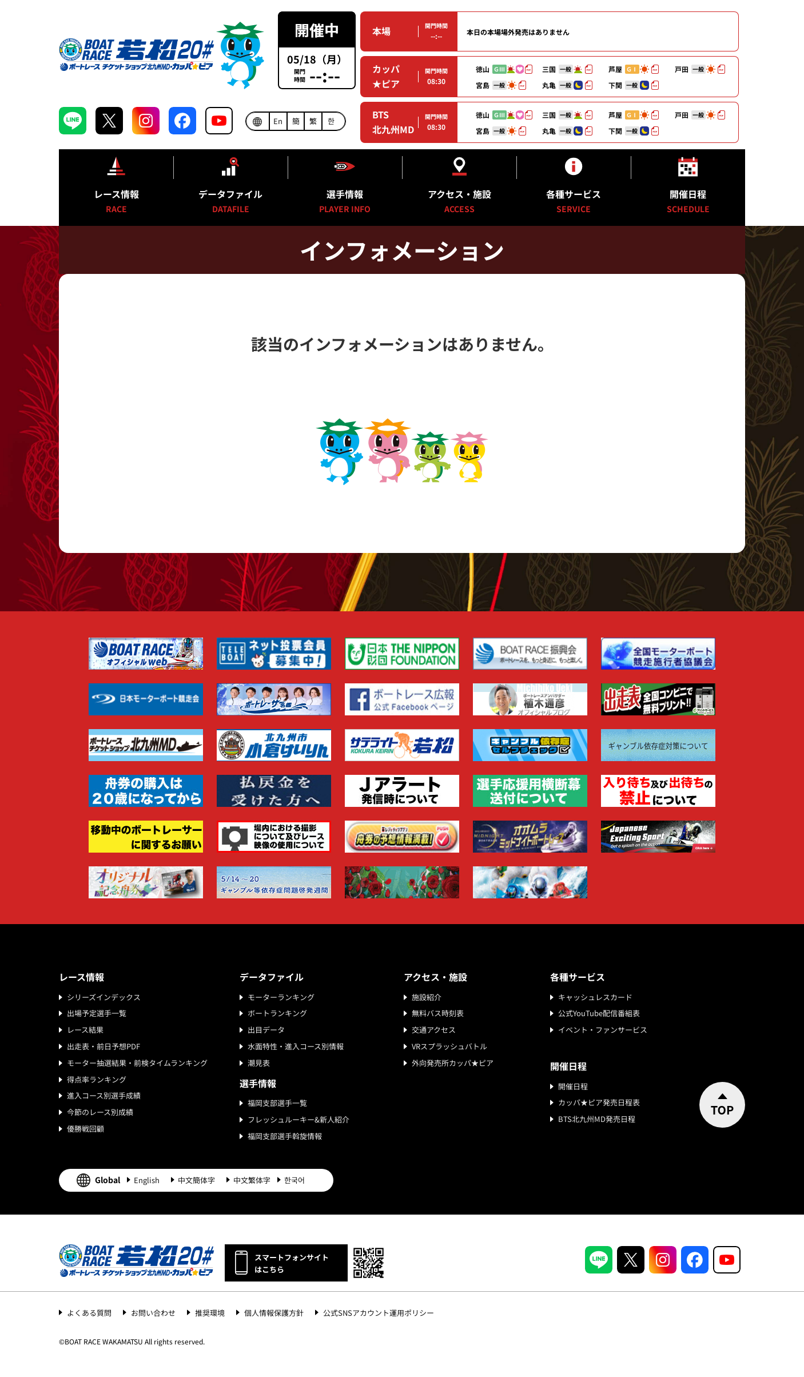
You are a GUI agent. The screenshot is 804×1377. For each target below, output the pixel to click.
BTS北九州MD (393, 122)
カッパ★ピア (386, 76)
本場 (381, 31)
